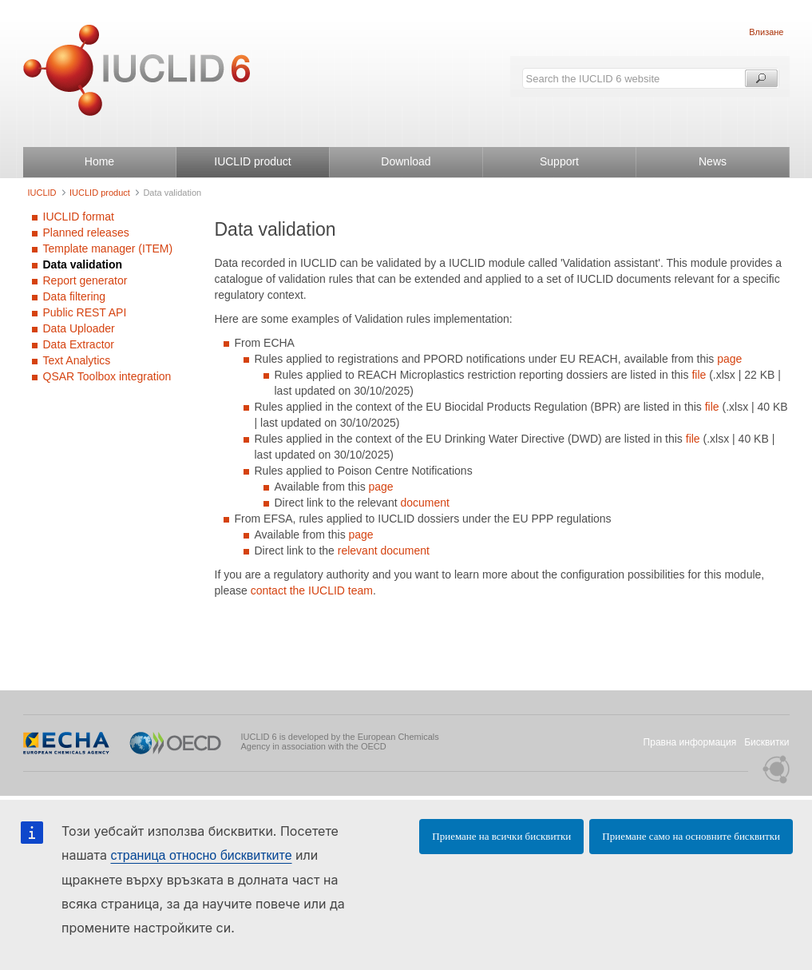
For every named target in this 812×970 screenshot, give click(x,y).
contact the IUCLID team (312, 590)
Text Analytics (77, 360)
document (424, 502)
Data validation (83, 264)
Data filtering (74, 296)
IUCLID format (78, 216)
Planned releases (86, 232)
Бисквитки (766, 742)
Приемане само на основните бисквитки (691, 836)
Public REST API (85, 312)
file (700, 374)
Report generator (85, 280)
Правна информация (690, 742)
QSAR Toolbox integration (107, 376)
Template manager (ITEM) (108, 248)
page (729, 358)
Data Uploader (79, 328)
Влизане (766, 32)
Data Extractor (78, 344)
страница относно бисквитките (200, 855)
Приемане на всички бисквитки (501, 836)
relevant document (384, 550)
